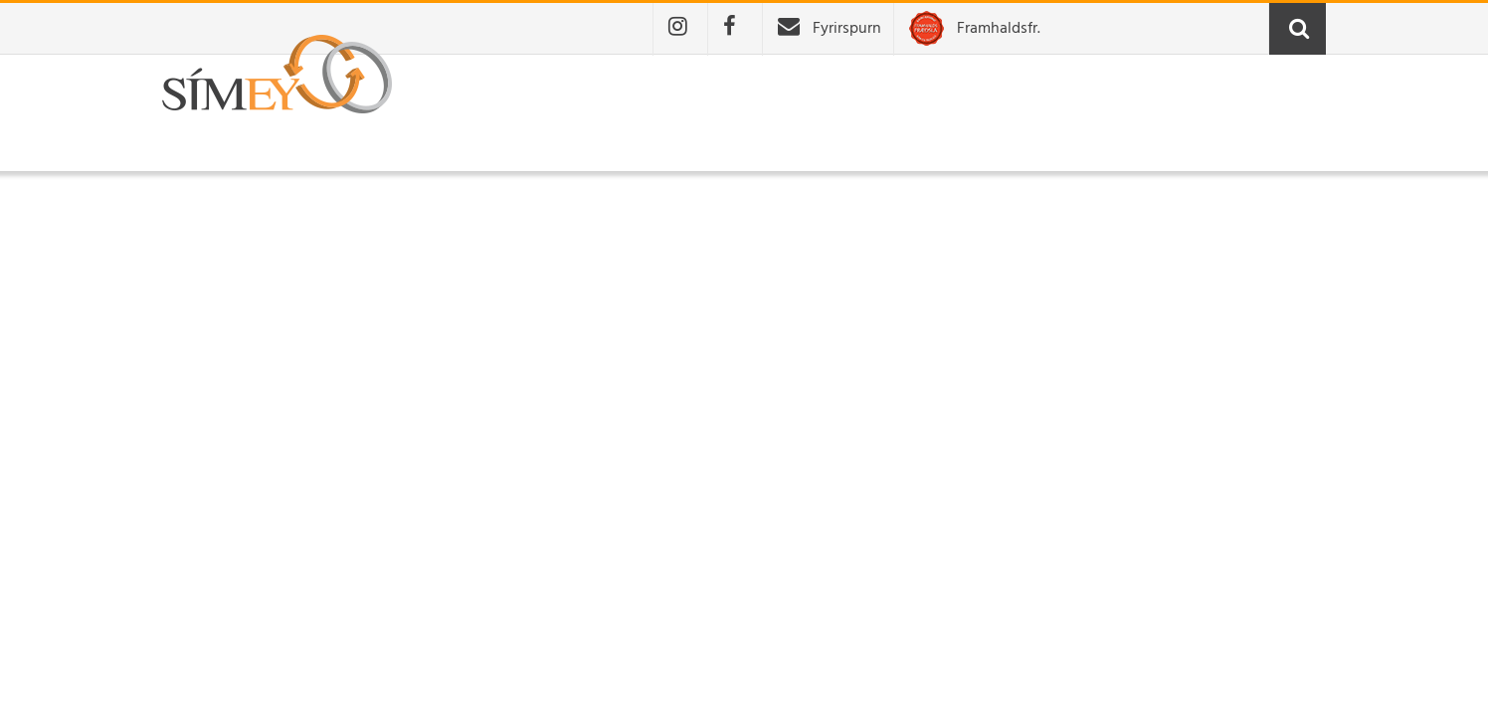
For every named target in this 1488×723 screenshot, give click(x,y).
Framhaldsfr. (998, 29)
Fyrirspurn (847, 29)
